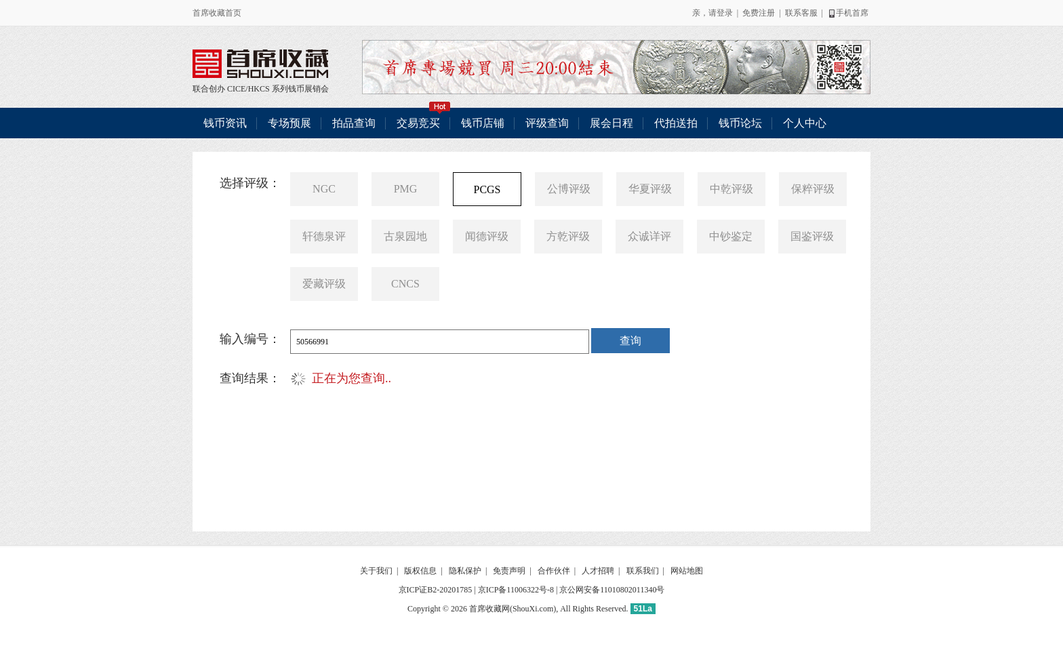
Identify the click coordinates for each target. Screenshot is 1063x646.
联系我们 (642, 571)
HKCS (259, 89)
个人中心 (804, 123)
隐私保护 (465, 571)
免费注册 (758, 13)
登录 (725, 13)
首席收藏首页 (217, 13)
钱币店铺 (482, 123)
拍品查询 (354, 123)
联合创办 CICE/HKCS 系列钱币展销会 (260, 63)
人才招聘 (598, 571)
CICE (236, 89)
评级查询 (547, 123)
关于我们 (376, 571)
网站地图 (686, 571)
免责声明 (509, 571)
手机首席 (847, 13)
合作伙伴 (554, 571)
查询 (630, 340)
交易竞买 (424, 118)
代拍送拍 (676, 123)
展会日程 (611, 123)
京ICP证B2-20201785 (436, 589)
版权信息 (420, 571)
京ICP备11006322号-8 (516, 589)
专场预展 (289, 123)
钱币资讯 (225, 123)
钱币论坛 (740, 123)
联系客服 (801, 13)
